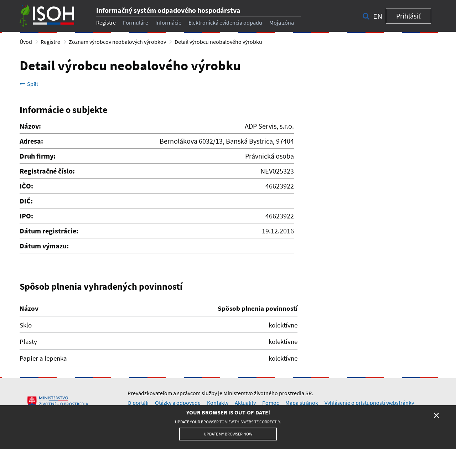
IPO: (26, 215)
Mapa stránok (301, 402)
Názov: (30, 126)
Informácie (168, 22)
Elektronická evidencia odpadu (225, 22)
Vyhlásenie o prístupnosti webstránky (369, 402)
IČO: (26, 185)
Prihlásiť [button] (408, 15)
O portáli (138, 402)
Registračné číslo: (47, 170)
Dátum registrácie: (49, 230)
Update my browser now (228, 434)
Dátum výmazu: (44, 245)
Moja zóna (281, 22)
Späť (29, 83)
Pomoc (270, 402)
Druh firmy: (38, 155)
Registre (106, 22)
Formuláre (135, 22)
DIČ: (26, 200)
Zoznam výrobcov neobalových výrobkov (117, 41)
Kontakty (217, 402)
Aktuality (245, 402)
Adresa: (31, 140)
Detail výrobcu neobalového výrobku (218, 41)
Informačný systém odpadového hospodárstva (168, 10)
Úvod (26, 41)
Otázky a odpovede (178, 402)
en (377, 16)
